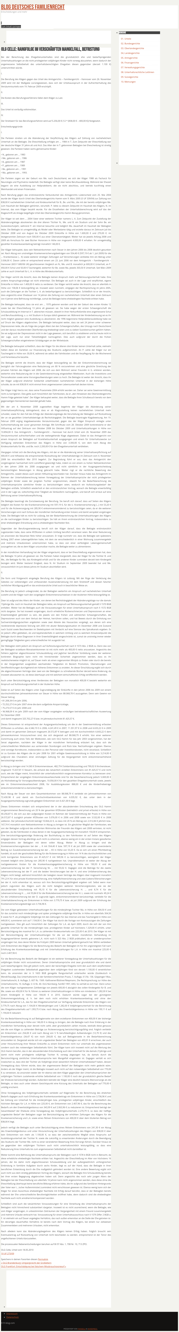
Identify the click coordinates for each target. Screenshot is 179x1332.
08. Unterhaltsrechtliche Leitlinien (137, 72)
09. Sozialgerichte (129, 77)
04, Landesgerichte (130, 53)
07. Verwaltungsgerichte (133, 67)
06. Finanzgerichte (130, 62)
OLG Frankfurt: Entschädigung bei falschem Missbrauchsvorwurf (33, 1266)
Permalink (43, 1259)
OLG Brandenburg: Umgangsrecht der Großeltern (26, 1262)
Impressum (11, 1313)
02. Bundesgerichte (130, 43)
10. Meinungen (128, 81)
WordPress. (93, 1329)
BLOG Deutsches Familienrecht (33, 7)
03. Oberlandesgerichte (132, 48)
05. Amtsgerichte (129, 57)
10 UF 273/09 (7, 1253)
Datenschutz (12, 1317)
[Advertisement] (54, 22)
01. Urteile (126, 38)
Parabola (82, 1329)
